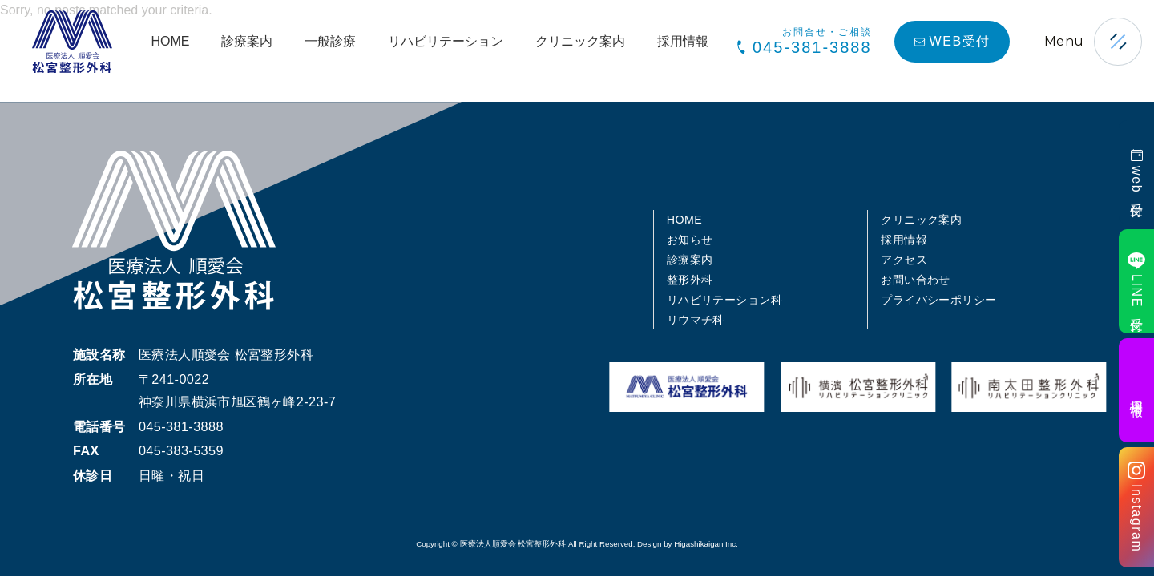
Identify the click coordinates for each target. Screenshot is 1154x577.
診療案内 (246, 41)
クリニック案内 (580, 41)
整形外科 (690, 279)
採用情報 (682, 41)
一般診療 (330, 41)
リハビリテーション (445, 41)
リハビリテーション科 (724, 299)
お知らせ (690, 239)
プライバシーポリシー (938, 299)
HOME (170, 41)
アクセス (904, 259)
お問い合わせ (915, 279)
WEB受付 (952, 41)
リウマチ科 (695, 319)
